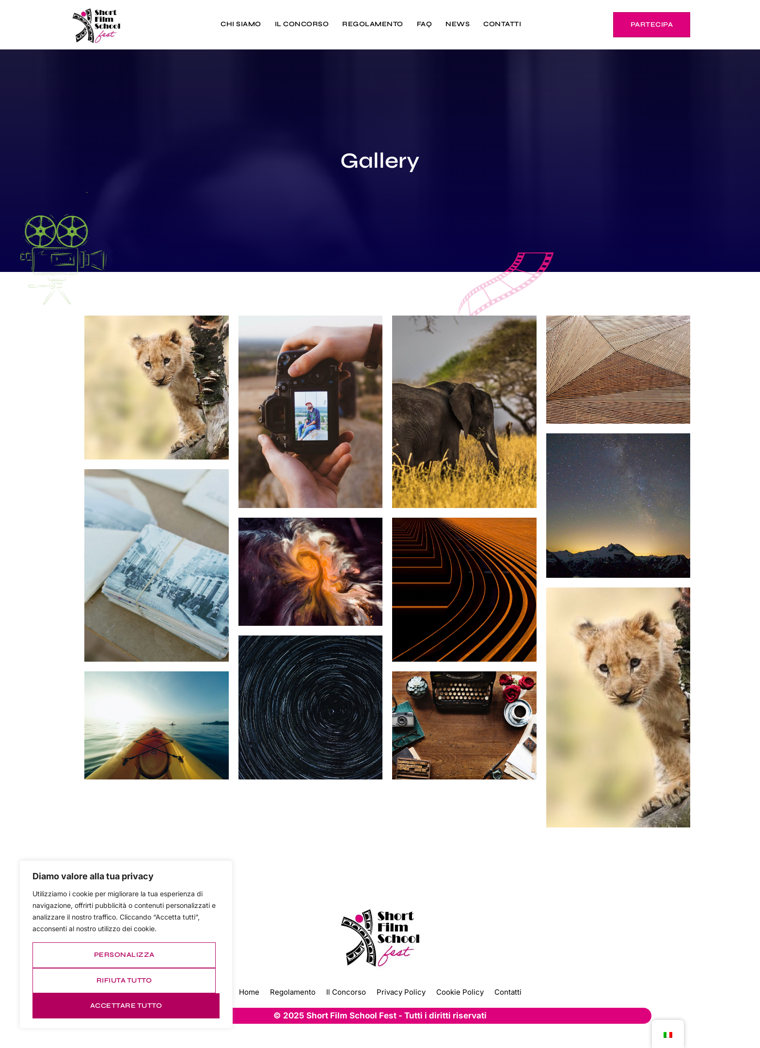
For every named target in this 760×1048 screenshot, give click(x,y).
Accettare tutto (126, 1005)
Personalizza (124, 955)
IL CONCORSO (302, 24)
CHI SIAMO (241, 24)
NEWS (457, 24)
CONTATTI (502, 24)
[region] (126, 944)
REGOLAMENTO (372, 24)
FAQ (424, 24)
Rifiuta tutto (124, 980)
